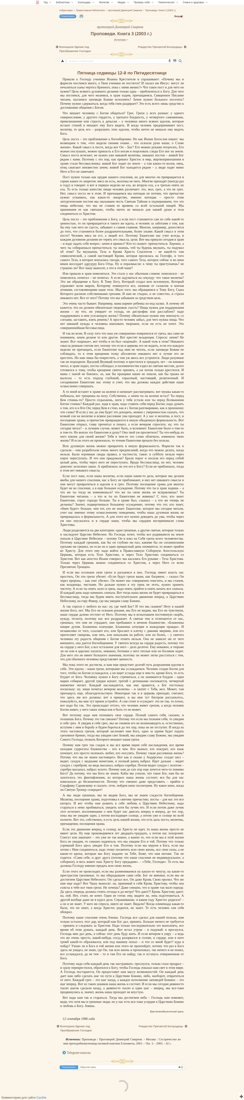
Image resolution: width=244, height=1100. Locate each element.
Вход (178, 16)
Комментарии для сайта (24, 1097)
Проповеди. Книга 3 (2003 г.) (121, 33)
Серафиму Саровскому (76, 785)
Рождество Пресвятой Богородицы (160, 46)
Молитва (66, 799)
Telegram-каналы (79, 1052)
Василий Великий (100, 362)
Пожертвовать (68, 16)
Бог (129, 147)
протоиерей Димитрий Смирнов (120, 27)
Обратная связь (88, 1067)
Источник (121, 39)
